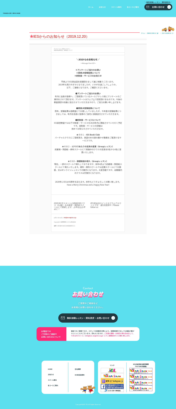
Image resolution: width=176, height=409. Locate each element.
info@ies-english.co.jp (70, 217)
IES (87, 404)
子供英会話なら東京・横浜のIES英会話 (15, 355)
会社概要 (78, 369)
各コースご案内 (133, 7)
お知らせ (102, 7)
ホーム (90, 7)
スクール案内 (116, 7)
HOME (50, 369)
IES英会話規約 (79, 375)
